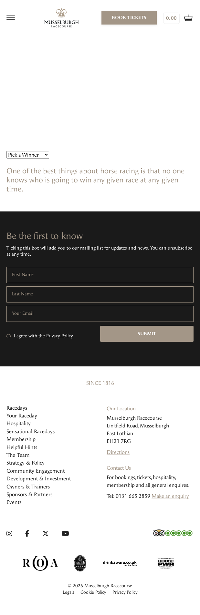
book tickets (129, 17)
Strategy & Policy (25, 463)
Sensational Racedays (30, 431)
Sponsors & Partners (29, 494)
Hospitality (18, 423)
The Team (18, 455)
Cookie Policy (93, 592)
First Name (23, 274)
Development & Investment (38, 479)
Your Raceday (21, 416)
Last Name (22, 294)
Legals (68, 592)
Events (13, 502)
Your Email (23, 313)
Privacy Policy (59, 336)
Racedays (16, 408)
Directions (118, 452)
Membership (21, 439)
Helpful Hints (21, 447)
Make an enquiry (170, 496)
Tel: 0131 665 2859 (128, 496)
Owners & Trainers (28, 487)
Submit (147, 333)
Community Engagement (35, 471)
